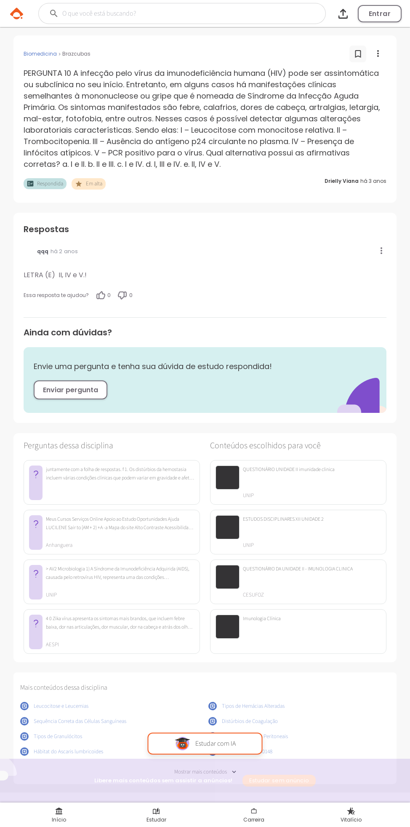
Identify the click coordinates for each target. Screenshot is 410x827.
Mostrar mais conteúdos (205, 772)
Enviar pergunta (70, 390)
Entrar (380, 14)
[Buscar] (165, 13)
